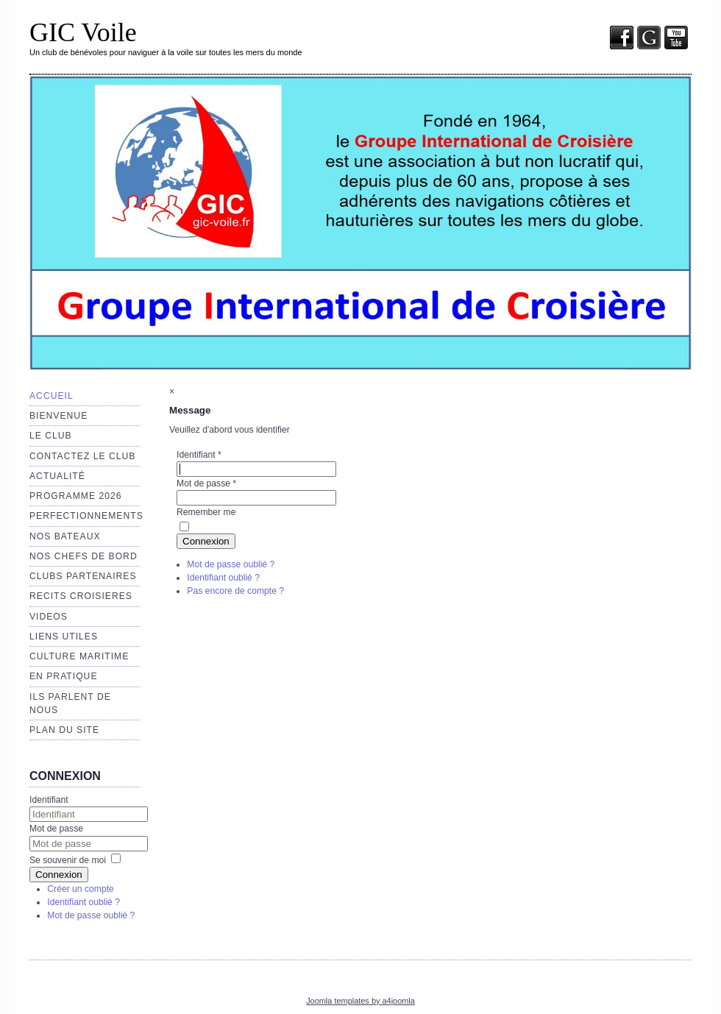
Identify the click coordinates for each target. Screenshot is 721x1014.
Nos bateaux (65, 536)
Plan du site (64, 730)
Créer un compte (80, 889)
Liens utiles (63, 636)
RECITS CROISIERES (80, 596)
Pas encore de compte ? (235, 591)
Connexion (58, 874)
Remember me (206, 512)
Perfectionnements (86, 516)
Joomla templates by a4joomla (360, 1000)
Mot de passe (56, 828)
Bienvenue (58, 416)
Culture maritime (79, 656)
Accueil (51, 396)
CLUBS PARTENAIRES (83, 576)
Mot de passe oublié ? (91, 915)
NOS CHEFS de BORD (83, 556)
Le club (50, 435)
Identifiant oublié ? (83, 902)
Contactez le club (82, 456)
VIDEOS (48, 616)
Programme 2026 (75, 496)
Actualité (57, 476)
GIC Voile (83, 32)
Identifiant (48, 800)
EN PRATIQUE (63, 676)
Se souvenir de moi (67, 860)
